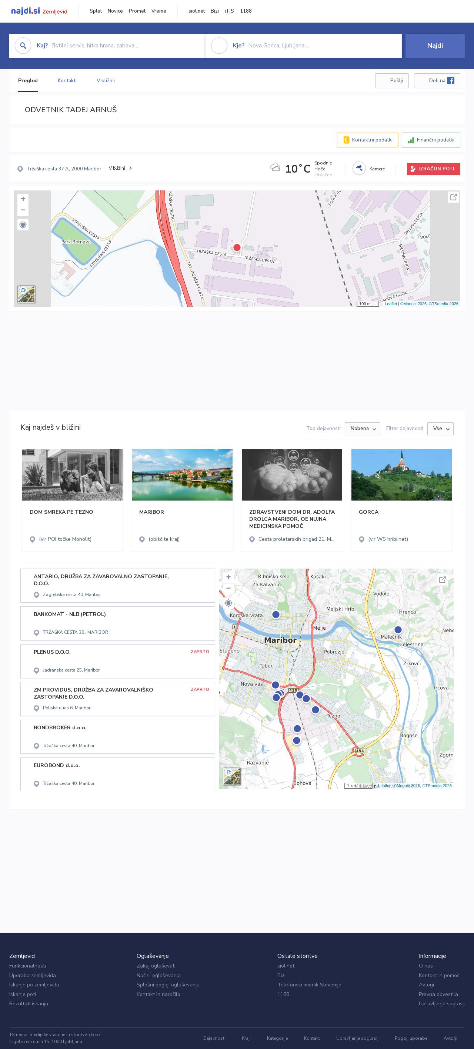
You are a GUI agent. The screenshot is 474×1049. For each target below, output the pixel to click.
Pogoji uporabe (411, 1038)
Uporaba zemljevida (32, 975)
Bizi (215, 11)
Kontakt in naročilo (158, 994)
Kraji (246, 1038)
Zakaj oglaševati (156, 965)
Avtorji (426, 984)
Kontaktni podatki (372, 139)
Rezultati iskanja (28, 1003)
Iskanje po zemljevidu (34, 984)
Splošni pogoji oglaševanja (168, 984)
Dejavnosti (214, 1038)
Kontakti (67, 80)
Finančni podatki (435, 139)
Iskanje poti (22, 994)
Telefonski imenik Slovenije (309, 984)
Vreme (158, 11)
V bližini (106, 80)
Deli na (441, 80)
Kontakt (312, 1038)
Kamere (377, 169)
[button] (23, 224)
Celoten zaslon (453, 197)
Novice (115, 11)
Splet (96, 11)
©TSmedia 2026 (443, 304)
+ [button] (23, 199)
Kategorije (277, 1038)
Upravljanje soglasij (442, 1003)
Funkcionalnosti (27, 965)
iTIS (229, 11)
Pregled (28, 80)
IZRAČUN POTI (436, 169)
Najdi (435, 45)
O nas (426, 965)
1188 (246, 11)
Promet (137, 11)
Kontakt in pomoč (439, 975)
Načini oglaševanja (159, 975)
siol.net (196, 11)
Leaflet (391, 304)
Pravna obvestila (438, 994)
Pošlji (396, 80)
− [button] (23, 210)
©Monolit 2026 (413, 304)
